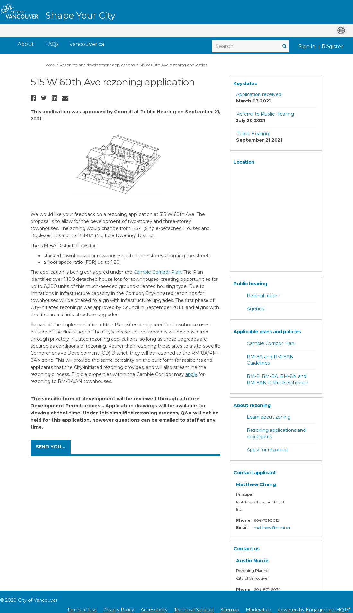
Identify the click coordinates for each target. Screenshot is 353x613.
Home (49, 64)
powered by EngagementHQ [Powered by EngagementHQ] (314, 610)
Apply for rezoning (267, 450)
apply (191, 374)
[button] (34, 98)
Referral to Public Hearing (265, 114)
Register (332, 46)
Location (244, 162)
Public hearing (250, 284)
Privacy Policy (118, 610)
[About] (25, 44)
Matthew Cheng (256, 484)
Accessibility (154, 610)
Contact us (247, 549)
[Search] (250, 46)
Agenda (255, 309)
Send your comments (53, 446)
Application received (258, 94)
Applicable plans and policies (267, 331)
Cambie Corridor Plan (270, 343)
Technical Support (194, 610)
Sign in (306, 46)
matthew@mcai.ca (272, 527)
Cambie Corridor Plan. (158, 272)
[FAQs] (52, 44)
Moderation (258, 610)
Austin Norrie (252, 561)
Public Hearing (252, 134)
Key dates (245, 83)
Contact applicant (255, 472)
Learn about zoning (269, 417)
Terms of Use (82, 610)
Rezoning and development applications (97, 64)
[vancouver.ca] (86, 44)
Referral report (263, 295)
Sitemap (229, 610)
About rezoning (252, 405)
